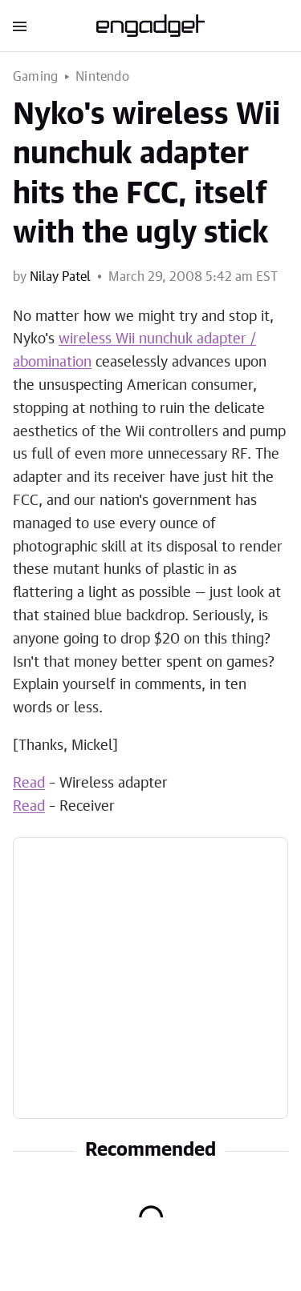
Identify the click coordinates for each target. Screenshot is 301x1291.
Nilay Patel (60, 277)
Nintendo (102, 76)
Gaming (35, 76)
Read (29, 783)
